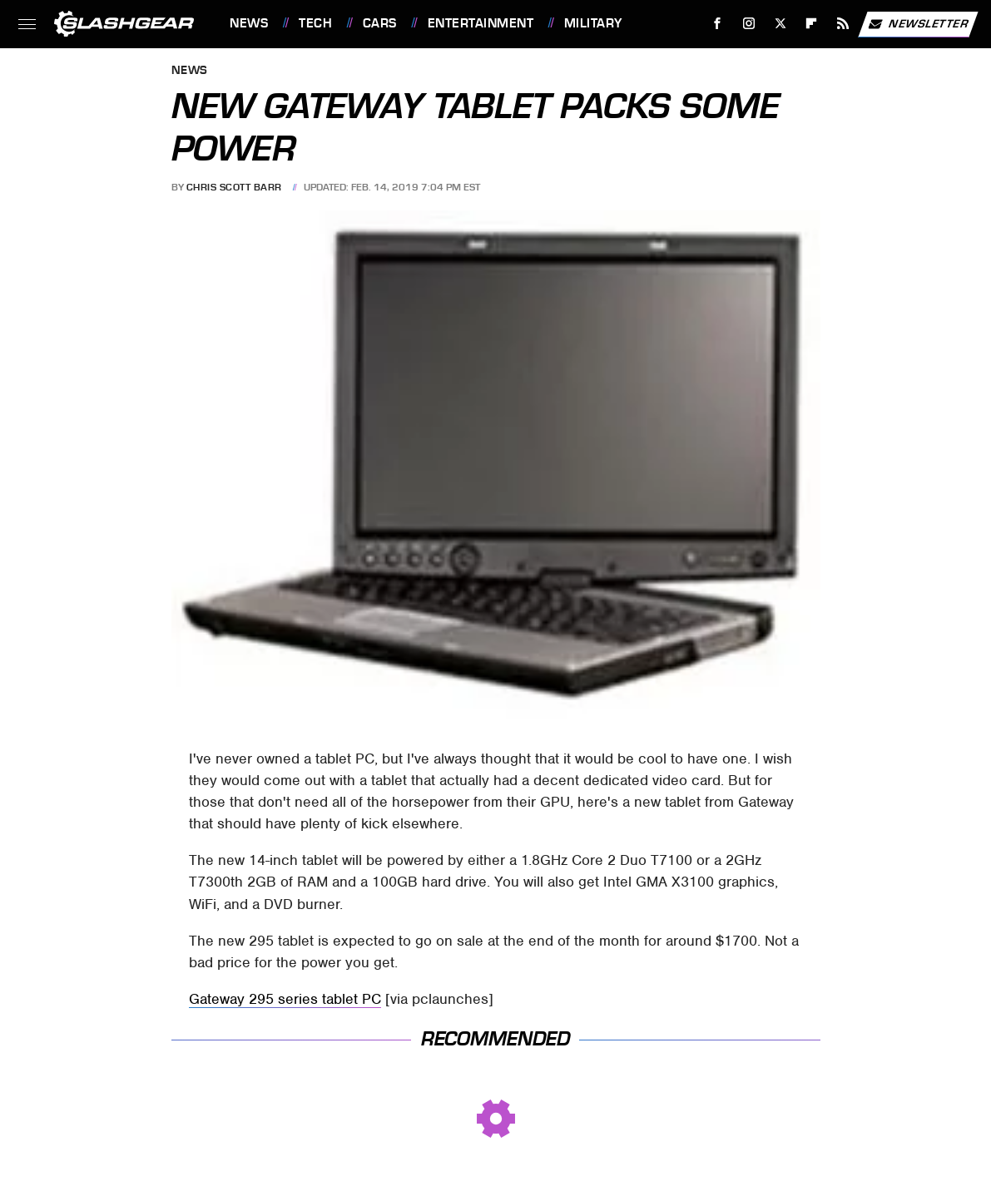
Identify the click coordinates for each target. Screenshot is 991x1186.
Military (593, 23)
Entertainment (481, 23)
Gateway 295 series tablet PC (285, 999)
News (249, 23)
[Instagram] (749, 24)
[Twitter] (780, 24)
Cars (380, 23)
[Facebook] (718, 24)
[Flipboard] (812, 24)
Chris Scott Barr (234, 187)
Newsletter (917, 24)
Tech (315, 23)
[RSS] (843, 24)
